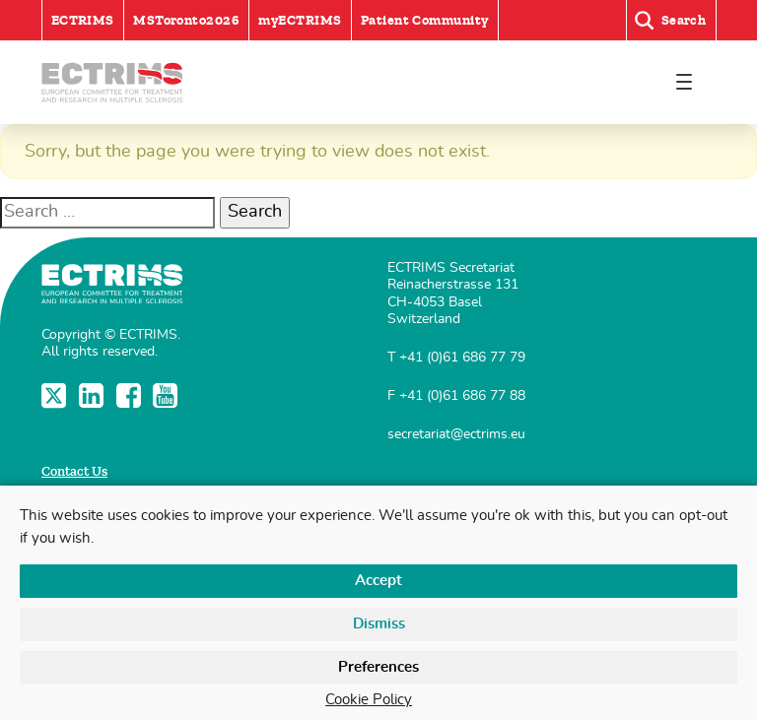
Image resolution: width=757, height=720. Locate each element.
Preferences (378, 667)
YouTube (167, 395)
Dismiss (379, 624)
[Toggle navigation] (684, 82)
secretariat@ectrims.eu (456, 433)
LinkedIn (93, 395)
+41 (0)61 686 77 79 (462, 357)
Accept (378, 580)
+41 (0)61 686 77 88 (462, 395)
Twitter (55, 395)
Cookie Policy (368, 699)
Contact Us (74, 471)
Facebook (130, 395)
